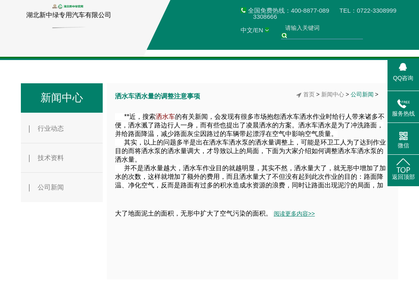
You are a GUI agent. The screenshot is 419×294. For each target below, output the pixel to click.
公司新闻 (46, 188)
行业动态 (46, 129)
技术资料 (46, 158)
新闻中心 (62, 97)
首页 (309, 94)
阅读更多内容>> (294, 213)
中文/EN (252, 30)
